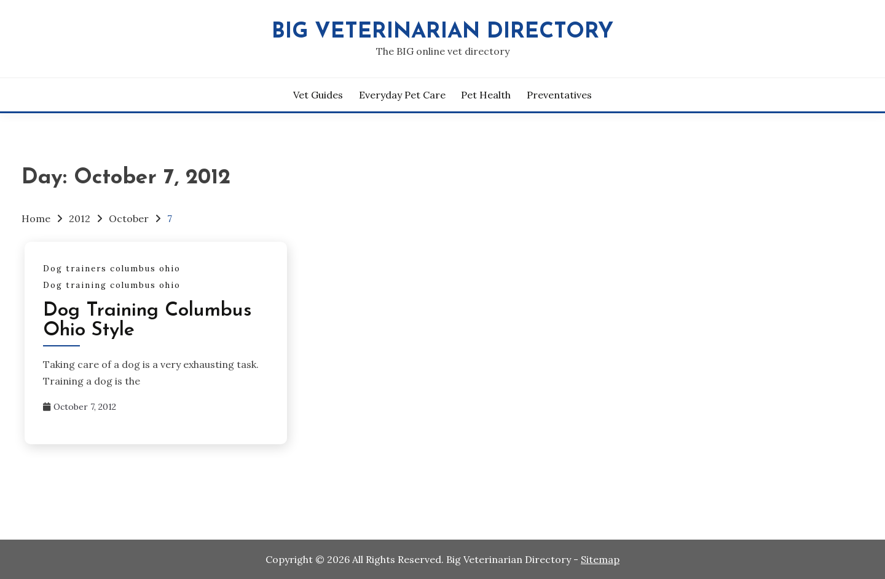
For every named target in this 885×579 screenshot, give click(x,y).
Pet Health (486, 95)
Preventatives (559, 95)
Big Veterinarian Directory (442, 32)
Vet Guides (318, 95)
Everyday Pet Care (402, 95)
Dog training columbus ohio (112, 285)
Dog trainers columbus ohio (112, 268)
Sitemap (600, 559)
